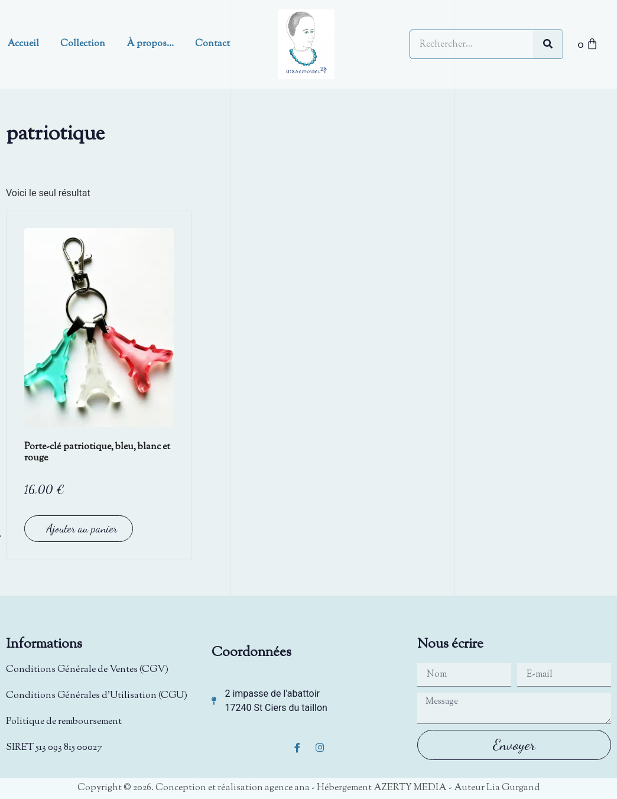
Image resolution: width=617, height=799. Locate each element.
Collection (82, 44)
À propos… (150, 44)
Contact (212, 44)
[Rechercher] (548, 44)
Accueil (23, 44)
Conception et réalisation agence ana (232, 788)
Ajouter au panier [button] (81, 528)
